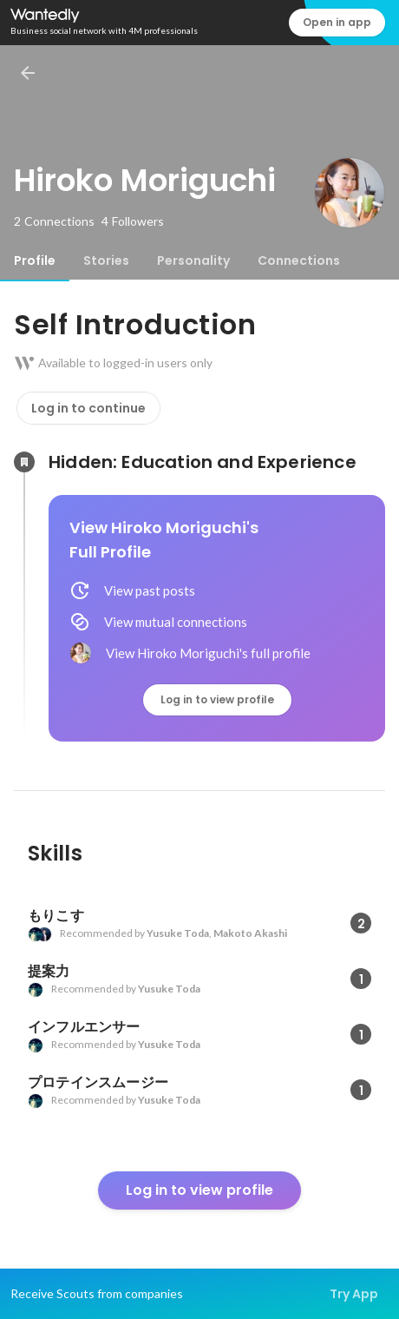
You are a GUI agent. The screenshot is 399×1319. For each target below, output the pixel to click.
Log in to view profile (217, 699)
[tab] (34, 260)
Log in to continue (88, 408)
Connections (299, 260)
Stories (106, 260)
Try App (354, 1294)
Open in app (337, 22)
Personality (193, 260)
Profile (35, 260)
